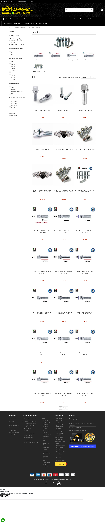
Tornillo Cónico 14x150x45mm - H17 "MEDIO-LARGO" (64, 313)
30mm (13, 64)
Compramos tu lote (61, 464)
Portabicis (46, 447)
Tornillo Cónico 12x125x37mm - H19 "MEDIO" (85, 231)
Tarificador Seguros (46, 465)
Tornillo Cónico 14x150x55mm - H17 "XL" (85, 353)
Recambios (13, 419)
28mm (13, 62)
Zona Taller (13, 428)
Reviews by (13, 115)
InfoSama (68, 479)
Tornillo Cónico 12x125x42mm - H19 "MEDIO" (85, 272)
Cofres (45, 449)
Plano (12, 93)
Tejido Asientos (28, 437)
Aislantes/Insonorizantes (31, 442)
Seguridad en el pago (60, 442)
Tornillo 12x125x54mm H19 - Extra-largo (42, 231)
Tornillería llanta (46, 431)
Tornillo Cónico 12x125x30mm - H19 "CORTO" (63, 231)
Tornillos (12, 32)
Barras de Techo (46, 444)
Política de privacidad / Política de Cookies (59, 425)
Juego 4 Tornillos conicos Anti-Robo (64, 150)
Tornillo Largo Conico (63, 110)
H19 (12, 54)
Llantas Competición (47, 453)
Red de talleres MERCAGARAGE (60, 451)
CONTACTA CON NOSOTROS (8, 1)
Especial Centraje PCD (17, 91)
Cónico (13, 87)
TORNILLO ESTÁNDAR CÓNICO (42, 110)
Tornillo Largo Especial (72, 60)
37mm (13, 66)
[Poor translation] (7, 495)
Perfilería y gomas (29, 433)
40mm (13, 70)
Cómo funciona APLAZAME (61, 446)
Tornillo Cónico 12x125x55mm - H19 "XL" (42, 353)
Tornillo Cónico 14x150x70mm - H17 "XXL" (63, 394)
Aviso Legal (59, 431)
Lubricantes (27, 428)
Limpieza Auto (14, 425)
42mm (13, 73)
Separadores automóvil (47, 435)
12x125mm (14, 101)
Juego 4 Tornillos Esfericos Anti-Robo (84, 150)
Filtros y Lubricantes (14, 422)
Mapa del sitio (60, 460)
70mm (13, 79)
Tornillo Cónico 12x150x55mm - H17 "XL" (64, 353)
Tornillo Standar (38, 60)
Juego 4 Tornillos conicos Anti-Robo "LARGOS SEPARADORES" (42, 190)
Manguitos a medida (30, 419)
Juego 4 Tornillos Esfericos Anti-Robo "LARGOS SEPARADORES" (63, 190)
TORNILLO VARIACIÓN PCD (42, 149)
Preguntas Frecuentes (59, 438)
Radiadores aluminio (30, 421)
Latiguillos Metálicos (30, 426)
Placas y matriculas (46, 461)
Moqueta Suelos (28, 440)
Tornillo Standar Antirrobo (18, 37)
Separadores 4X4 (47, 440)
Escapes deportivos (46, 421)
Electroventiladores (30, 423)
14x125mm (14, 105)
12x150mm (14, 103)
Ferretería (13, 430)
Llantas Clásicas (45, 457)
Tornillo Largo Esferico (85, 110)
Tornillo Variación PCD (38, 71)
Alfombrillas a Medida (14, 433)
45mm (13, 75)
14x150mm (14, 108)
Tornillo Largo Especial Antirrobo (17, 41)
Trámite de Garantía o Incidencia (59, 455)
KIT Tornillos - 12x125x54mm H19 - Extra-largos (85, 190)
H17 (12, 52)
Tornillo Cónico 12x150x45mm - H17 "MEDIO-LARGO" (42, 313)
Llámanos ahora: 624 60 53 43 (25, 1)
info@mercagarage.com (78, 430)
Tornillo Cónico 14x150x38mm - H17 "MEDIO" (63, 272)
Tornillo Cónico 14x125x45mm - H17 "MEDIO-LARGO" (85, 313)
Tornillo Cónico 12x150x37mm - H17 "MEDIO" (42, 272)
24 (93, 77)
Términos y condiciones (60, 434)
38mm (13, 68)
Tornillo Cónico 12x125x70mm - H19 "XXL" (85, 394)
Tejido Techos (28, 435)
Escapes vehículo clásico (45, 426)
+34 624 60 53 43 (76, 428)
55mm (13, 77)
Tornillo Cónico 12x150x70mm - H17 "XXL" (42, 394)
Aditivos (26, 430)
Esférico (13, 89)
